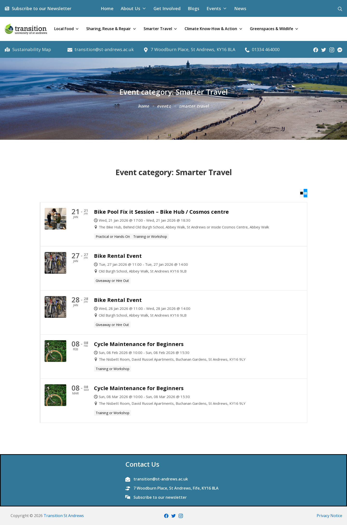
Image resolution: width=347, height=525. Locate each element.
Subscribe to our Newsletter (40, 8)
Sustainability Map (31, 49)
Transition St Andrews (64, 515)
